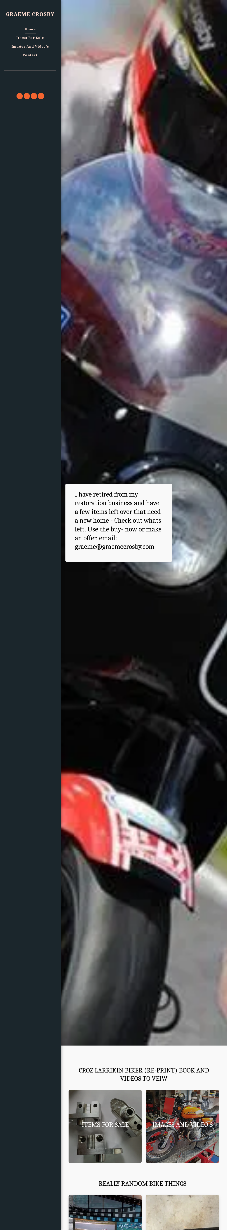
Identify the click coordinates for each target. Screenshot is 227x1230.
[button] (30, 76)
